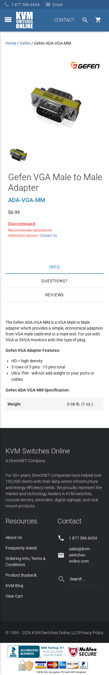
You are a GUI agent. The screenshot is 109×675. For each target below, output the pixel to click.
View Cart (14, 596)
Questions (53, 281)
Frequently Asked (21, 548)
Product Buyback (21, 575)
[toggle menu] (8, 19)
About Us (14, 537)
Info (54, 266)
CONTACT (64, 20)
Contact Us (48, 236)
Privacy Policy (90, 632)
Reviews (54, 295)
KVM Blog (14, 585)
